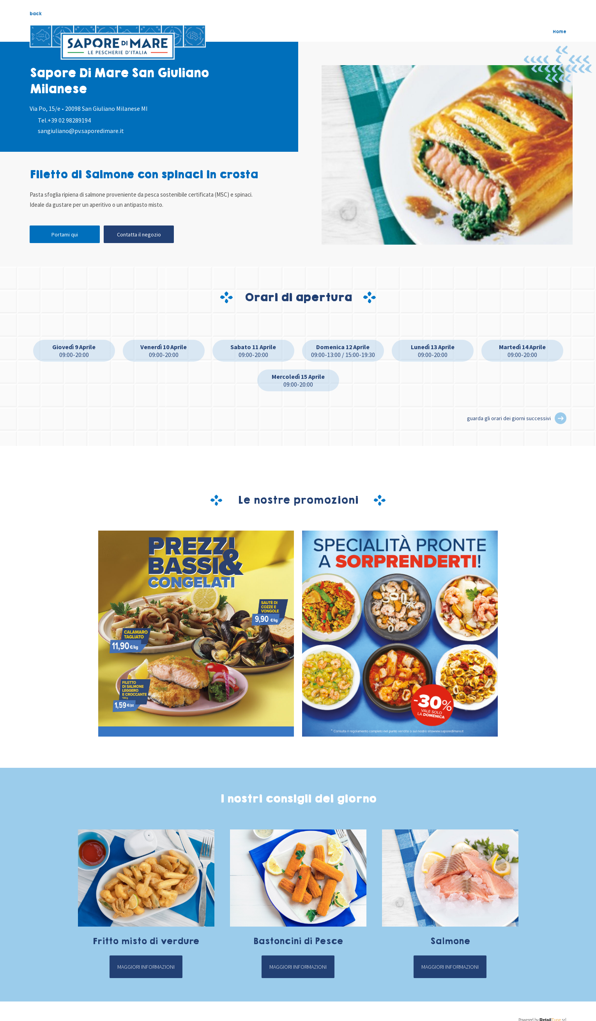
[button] (560, 418)
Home (559, 31)
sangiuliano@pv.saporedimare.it (81, 131)
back (36, 14)
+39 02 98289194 (69, 120)
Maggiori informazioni (146, 966)
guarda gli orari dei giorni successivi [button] (509, 418)
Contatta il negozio (139, 234)
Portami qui (64, 234)
